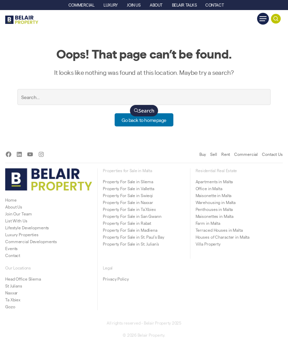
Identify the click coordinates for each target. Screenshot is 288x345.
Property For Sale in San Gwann (132, 216)
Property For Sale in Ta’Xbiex (129, 209)
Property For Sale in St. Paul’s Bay (133, 237)
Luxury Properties (22, 234)
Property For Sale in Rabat (127, 223)
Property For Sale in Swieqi (128, 195)
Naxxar (11, 292)
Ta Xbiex (12, 299)
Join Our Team (18, 213)
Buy (202, 154)
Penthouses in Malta (214, 209)
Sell (213, 154)
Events (11, 248)
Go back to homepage (144, 120)
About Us (13, 207)
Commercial (246, 154)
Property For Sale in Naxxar (128, 202)
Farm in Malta (208, 223)
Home (11, 200)
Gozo (10, 306)
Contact (12, 255)
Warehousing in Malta (216, 202)
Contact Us (272, 154)
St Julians (13, 286)
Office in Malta (209, 188)
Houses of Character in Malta (223, 237)
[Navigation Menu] (263, 18)
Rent (225, 154)
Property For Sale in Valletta (128, 188)
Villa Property (208, 244)
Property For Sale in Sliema (128, 181)
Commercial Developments (31, 241)
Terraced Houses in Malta (219, 230)
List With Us (16, 220)
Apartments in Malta (214, 181)
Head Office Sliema (23, 279)
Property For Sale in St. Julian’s (131, 244)
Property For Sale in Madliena (130, 230)
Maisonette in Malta (214, 195)
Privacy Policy (116, 279)
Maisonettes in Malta (215, 216)
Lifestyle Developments (27, 227)
